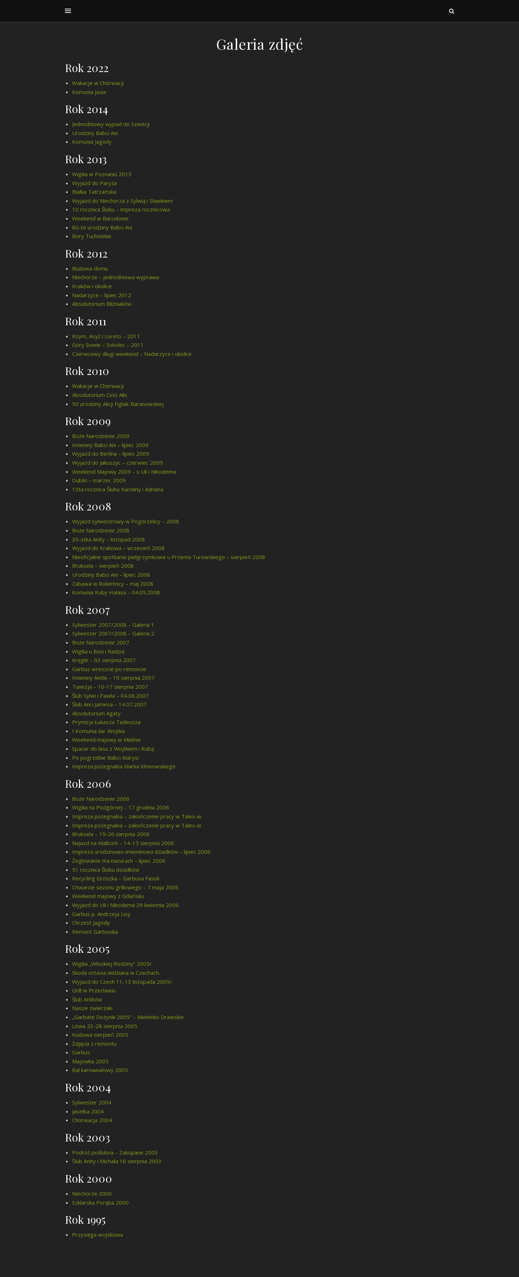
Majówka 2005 (90, 1061)
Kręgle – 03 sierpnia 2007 (104, 660)
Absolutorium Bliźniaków (102, 303)
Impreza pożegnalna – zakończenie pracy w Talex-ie (136, 816)
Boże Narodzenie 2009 (100, 435)
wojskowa (110, 1234)
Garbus (81, 1052)
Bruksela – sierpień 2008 (103, 565)
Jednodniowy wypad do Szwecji (111, 124)
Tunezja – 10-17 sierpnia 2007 (110, 686)
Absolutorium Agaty (96, 713)
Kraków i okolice (92, 286)
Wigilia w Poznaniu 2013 (102, 174)
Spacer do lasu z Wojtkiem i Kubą (113, 748)
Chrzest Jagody (91, 922)
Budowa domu (90, 268)
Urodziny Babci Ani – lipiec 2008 (111, 574)
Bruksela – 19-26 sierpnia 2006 (111, 834)
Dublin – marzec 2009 (99, 480)
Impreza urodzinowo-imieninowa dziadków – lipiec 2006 (141, 851)
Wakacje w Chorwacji (98, 82)
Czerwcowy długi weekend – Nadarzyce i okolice (132, 353)
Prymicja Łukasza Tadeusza (106, 721)
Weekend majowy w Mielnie (106, 739)
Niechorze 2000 (92, 1193)
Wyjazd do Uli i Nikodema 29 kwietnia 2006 (125, 904)
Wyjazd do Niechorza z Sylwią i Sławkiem (122, 200)
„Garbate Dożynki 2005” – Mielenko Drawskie (128, 1017)
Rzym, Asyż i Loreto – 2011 (106, 336)
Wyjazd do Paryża (94, 183)
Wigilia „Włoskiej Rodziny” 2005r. (112, 963)
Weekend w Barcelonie (100, 218)
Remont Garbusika (95, 931)
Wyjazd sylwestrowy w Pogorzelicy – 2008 (125, 521)
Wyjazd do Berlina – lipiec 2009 (110, 453)
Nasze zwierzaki (92, 1008)
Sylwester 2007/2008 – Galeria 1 (113, 624)
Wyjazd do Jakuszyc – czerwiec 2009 (117, 462)
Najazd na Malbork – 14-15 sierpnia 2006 (123, 843)
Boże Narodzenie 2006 (100, 798)
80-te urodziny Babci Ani (102, 227)
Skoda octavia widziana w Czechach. (116, 972)
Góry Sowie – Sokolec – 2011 (108, 344)
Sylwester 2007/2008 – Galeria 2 (113, 633)
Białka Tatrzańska (94, 191)
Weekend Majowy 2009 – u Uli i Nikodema (124, 471)
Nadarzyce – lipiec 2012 (101, 295)
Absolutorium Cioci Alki (99, 394)
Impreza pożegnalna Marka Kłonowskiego (124, 766)
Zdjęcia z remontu (94, 1043)
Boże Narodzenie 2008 (100, 530)
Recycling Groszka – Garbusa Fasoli (115, 878)
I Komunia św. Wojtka (98, 731)
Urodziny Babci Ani (95, 133)
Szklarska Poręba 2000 (100, 1202)
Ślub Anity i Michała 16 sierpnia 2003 (116, 1161)
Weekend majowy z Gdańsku (108, 895)
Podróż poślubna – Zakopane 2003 (115, 1152)
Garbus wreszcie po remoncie (109, 669)
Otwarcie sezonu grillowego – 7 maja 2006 (125, 887)
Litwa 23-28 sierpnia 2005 (104, 1026)
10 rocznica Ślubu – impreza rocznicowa (121, 209)
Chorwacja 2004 (92, 1120)
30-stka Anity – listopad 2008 (108, 539)
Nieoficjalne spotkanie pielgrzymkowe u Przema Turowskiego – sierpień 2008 (168, 557)
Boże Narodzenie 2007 (100, 642)
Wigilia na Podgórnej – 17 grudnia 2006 (120, 807)
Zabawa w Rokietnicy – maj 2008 (112, 583)
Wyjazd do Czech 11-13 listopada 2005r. (122, 981)
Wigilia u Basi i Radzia (98, 651)
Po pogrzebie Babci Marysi (105, 757)
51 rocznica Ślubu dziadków (105, 869)
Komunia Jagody (92, 141)
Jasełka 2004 (88, 1111)
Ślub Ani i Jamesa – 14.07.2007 (109, 704)
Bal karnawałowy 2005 (100, 1069)
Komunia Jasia (89, 91)
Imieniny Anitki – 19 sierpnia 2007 (113, 677)
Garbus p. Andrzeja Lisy (101, 913)
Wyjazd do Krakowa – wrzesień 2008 (118, 548)
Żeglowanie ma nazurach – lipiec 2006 (118, 860)
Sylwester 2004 (91, 1102)
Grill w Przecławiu (94, 990)
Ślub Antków (87, 999)
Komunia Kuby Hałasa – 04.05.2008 (116, 592)
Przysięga (85, 1234)
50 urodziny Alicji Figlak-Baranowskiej (118, 403)
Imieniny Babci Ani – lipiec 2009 (110, 444)
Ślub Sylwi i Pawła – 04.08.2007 (110, 695)
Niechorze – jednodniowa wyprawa (115, 277)
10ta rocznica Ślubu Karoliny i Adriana (117, 489)
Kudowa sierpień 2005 (100, 1034)
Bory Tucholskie (91, 236)
